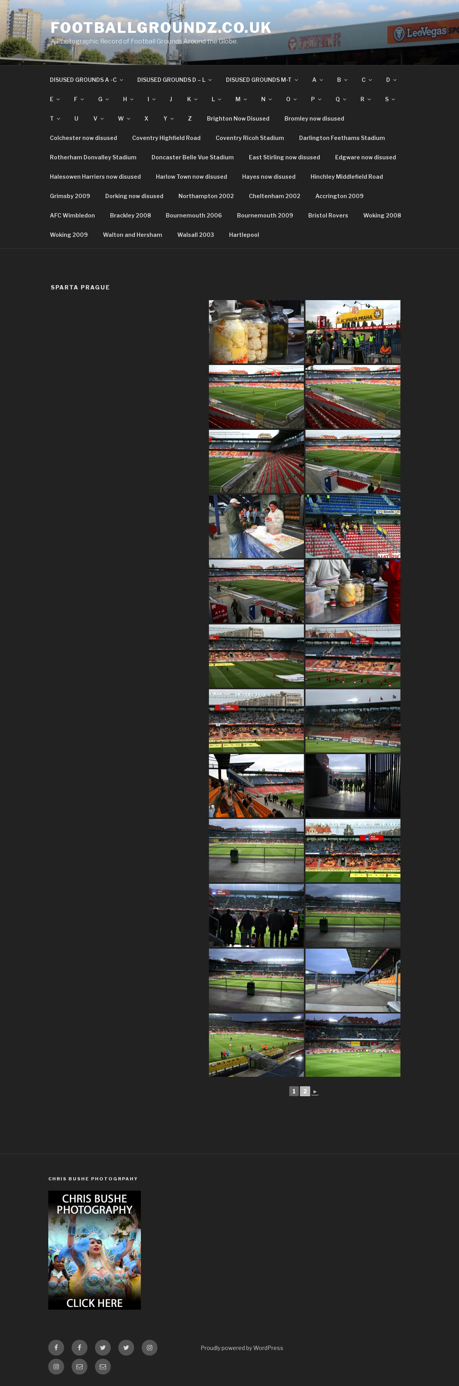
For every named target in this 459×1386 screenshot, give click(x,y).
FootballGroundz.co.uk (161, 27)
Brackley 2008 (130, 215)
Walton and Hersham (132, 234)
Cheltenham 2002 (274, 196)
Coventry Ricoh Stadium (250, 137)
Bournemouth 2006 (194, 215)
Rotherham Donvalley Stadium (93, 157)
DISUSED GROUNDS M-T (262, 79)
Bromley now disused (314, 118)
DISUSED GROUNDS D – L (175, 79)
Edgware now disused (365, 157)
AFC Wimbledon (72, 215)
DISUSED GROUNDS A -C (87, 79)
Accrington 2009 (339, 196)
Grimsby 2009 (70, 196)
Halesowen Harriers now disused (95, 176)
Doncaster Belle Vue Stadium (193, 157)
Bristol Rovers (328, 215)
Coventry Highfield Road (166, 137)
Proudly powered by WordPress (242, 1347)
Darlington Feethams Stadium (342, 137)
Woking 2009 (69, 234)
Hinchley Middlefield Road (347, 176)
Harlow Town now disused (191, 176)
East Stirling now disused (284, 157)
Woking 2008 (382, 215)
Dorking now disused (134, 196)
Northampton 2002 (206, 196)
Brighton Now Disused (238, 118)
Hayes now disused (269, 176)
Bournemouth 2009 (265, 215)
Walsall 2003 (195, 234)
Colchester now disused (83, 137)
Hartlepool (244, 234)
